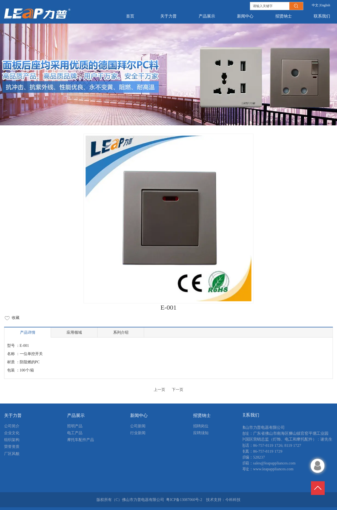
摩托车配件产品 (80, 440)
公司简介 (11, 426)
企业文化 (11, 433)
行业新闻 (137, 433)
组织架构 (11, 440)
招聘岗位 (201, 426)
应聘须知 (201, 433)
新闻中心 (139, 415)
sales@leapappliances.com (271, 466)
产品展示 (76, 415)
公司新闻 (137, 426)
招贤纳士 (202, 415)
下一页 (177, 390)
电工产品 (74, 433)
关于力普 (13, 415)
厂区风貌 (11, 454)
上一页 (159, 390)
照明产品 (74, 426)
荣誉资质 (11, 447)
